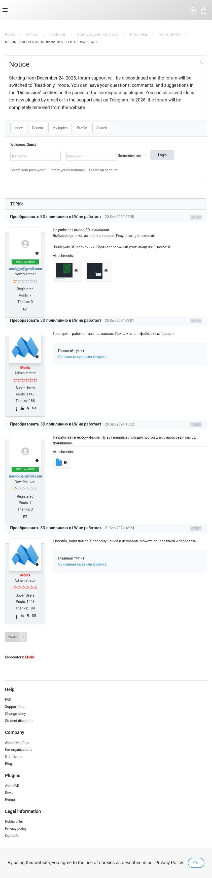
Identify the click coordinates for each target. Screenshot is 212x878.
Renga (10, 799)
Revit (9, 793)
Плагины (138, 34)
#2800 (196, 425)
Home (10, 34)
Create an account (103, 170)
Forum (32, 34)
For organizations (18, 750)
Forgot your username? (68, 170)
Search (101, 128)
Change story (15, 714)
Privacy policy (15, 829)
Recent (37, 128)
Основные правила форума (82, 357)
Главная (57, 34)
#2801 (196, 528)
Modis (25, 368)
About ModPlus (17, 743)
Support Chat (15, 707)
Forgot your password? (28, 170)
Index (18, 128)
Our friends (13, 757)
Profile (82, 128)
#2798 (196, 217)
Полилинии (170, 34)
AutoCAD (12, 786)
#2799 (196, 321)
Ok (196, 863)
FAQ (8, 700)
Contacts (12, 836)
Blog (8, 764)
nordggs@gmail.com (25, 269)
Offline (37, 253)
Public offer (14, 821)
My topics (60, 128)
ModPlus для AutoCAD (98, 34)
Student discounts (19, 721)
